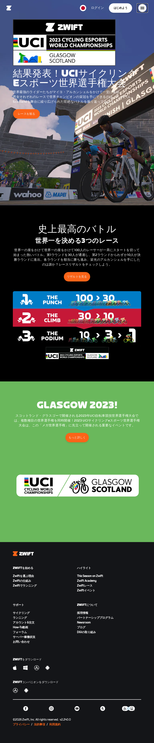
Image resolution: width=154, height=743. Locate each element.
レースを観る (26, 114)
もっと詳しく (76, 437)
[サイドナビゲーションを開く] (142, 8)
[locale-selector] (83, 8)
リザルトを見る (77, 276)
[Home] (9, 8)
